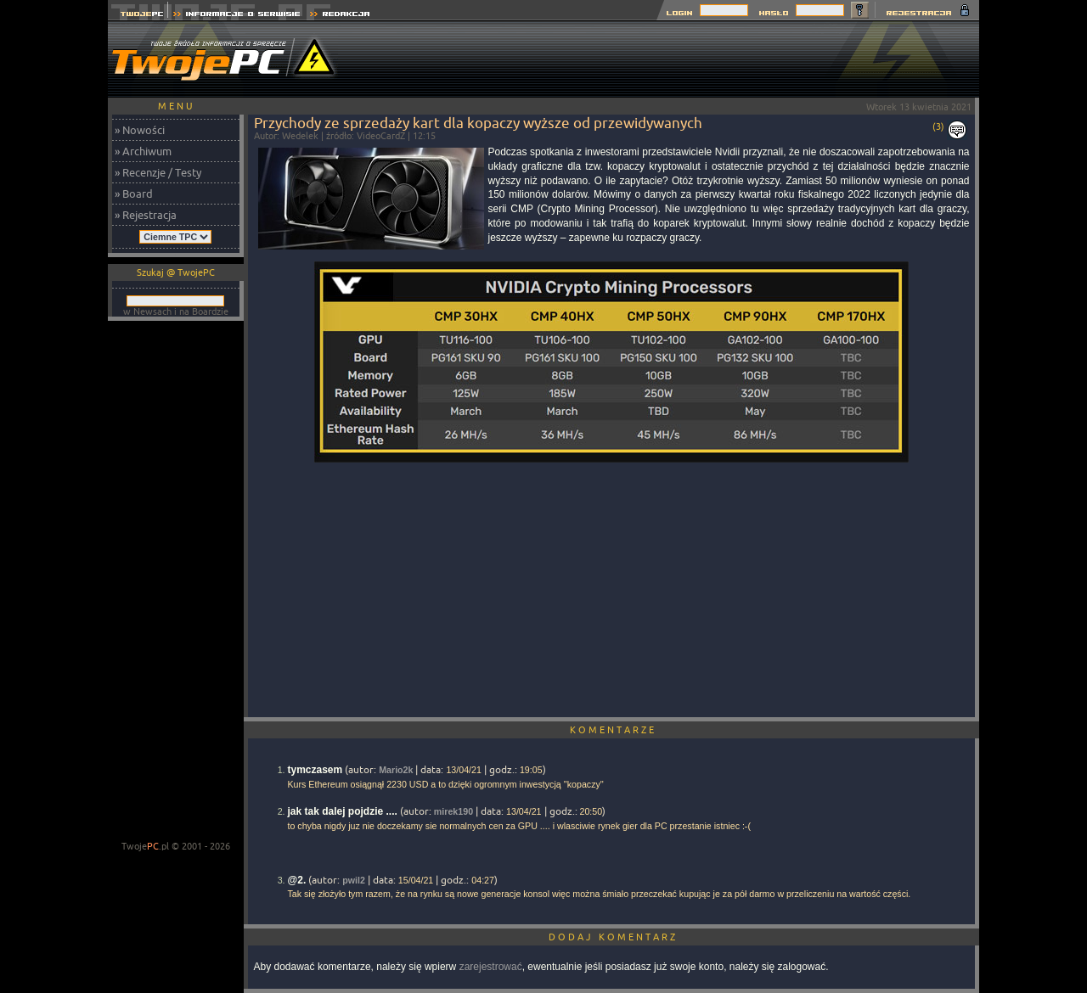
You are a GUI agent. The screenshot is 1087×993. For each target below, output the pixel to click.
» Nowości (140, 130)
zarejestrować (490, 967)
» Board (134, 193)
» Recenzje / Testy (158, 172)
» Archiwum (143, 151)
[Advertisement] (670, 59)
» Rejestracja (146, 215)
